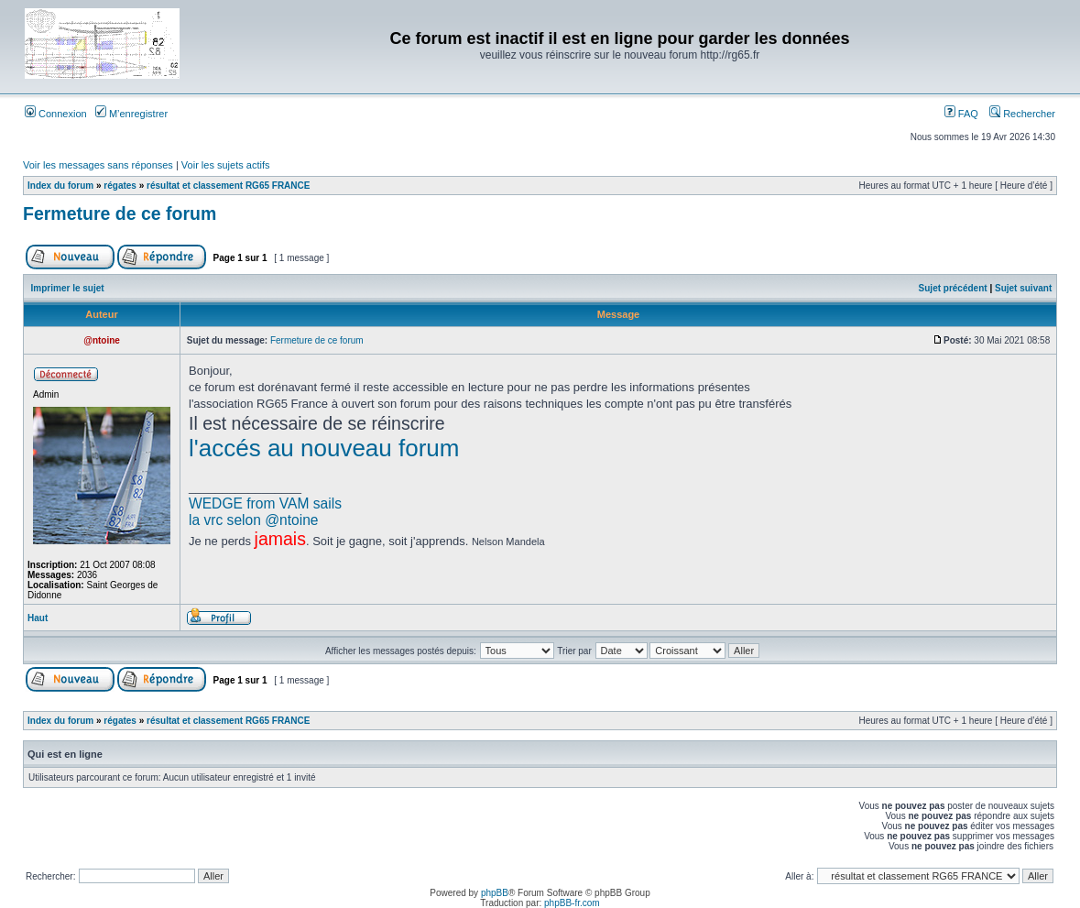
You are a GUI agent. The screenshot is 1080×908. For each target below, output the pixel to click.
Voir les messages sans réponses (98, 164)
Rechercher (1022, 113)
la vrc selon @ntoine (254, 520)
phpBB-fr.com (572, 903)
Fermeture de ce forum (119, 213)
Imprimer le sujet (67, 288)
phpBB (494, 893)
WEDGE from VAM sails (265, 503)
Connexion (56, 113)
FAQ (961, 113)
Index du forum (60, 186)
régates (120, 186)
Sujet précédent (953, 288)
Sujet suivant (1023, 288)
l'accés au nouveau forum (324, 448)
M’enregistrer (131, 113)
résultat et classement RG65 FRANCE (228, 186)
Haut (37, 618)
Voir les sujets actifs (225, 164)
